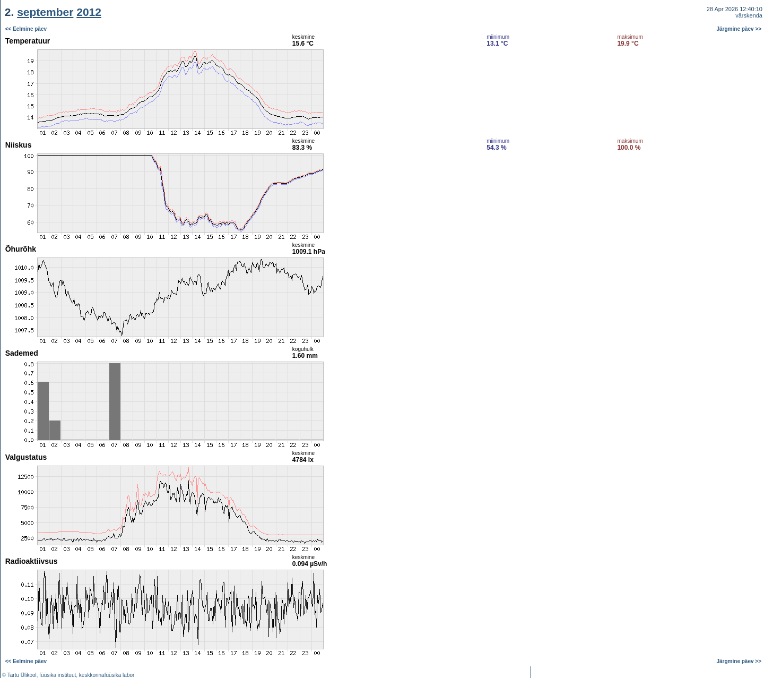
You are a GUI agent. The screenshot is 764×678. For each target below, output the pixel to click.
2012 (88, 12)
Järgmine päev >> (739, 29)
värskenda (748, 15)
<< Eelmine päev (26, 29)
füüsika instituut (57, 675)
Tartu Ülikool (22, 675)
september (45, 12)
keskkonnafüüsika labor (107, 675)
